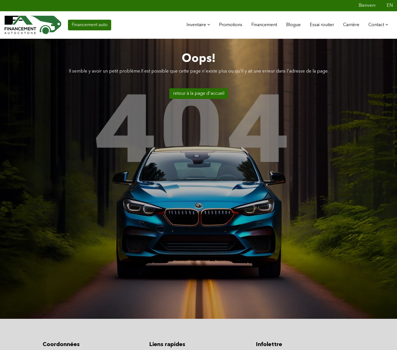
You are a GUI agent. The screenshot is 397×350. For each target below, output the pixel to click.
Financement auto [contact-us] (90, 25)
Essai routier (322, 25)
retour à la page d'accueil (198, 93)
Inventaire (198, 24)
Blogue (293, 25)
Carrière (351, 25)
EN (390, 5)
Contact (378, 24)
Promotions (230, 25)
